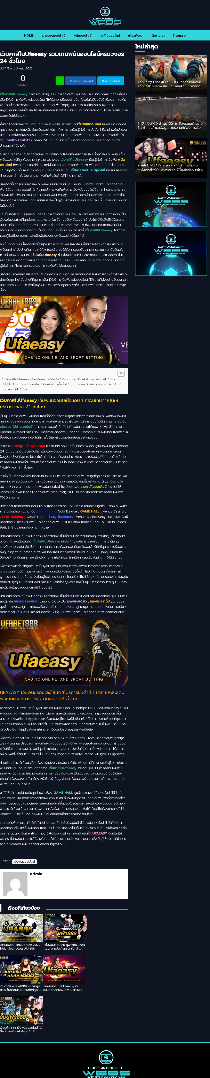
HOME (29, 35)
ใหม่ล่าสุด (146, 46)
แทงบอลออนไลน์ (53, 35)
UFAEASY (99, 833)
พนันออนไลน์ (82, 35)
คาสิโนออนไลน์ (110, 35)
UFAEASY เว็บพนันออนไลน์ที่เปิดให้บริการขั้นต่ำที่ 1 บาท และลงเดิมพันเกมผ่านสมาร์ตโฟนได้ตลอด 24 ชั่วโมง (63, 386)
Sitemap (179, 35)
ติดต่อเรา (158, 35)
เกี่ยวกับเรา (136, 35)
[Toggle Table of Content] (119, 373)
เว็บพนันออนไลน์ (24, 862)
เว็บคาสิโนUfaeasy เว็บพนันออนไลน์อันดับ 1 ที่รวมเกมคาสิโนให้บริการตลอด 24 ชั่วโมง (60, 379)
